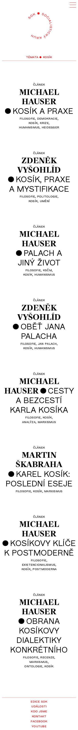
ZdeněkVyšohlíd (39, 165)
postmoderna (44, 569)
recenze (47, 657)
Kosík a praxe (43, 110)
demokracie (47, 118)
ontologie (33, 666)
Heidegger (50, 127)
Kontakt (39, 716)
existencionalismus (39, 564)
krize (44, 122)
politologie (47, 196)
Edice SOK (39, 701)
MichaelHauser (39, 96)
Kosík (33, 122)
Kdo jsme (39, 711)
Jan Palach (47, 343)
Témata (32, 57)
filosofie (27, 118)
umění (45, 201)
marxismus (47, 422)
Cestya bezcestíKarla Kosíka (42, 400)
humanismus (29, 127)
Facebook (39, 721)
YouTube (39, 726)
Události (39, 706)
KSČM (47, 270)
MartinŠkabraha (39, 459)
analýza (29, 422)
